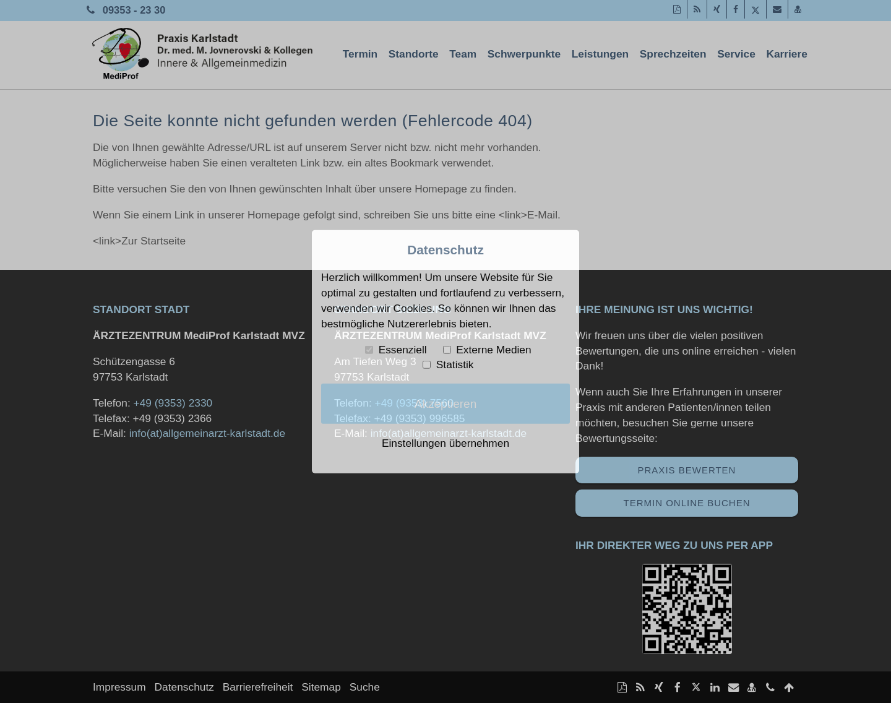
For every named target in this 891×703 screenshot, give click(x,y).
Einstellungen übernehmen (445, 443)
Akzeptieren (446, 403)
